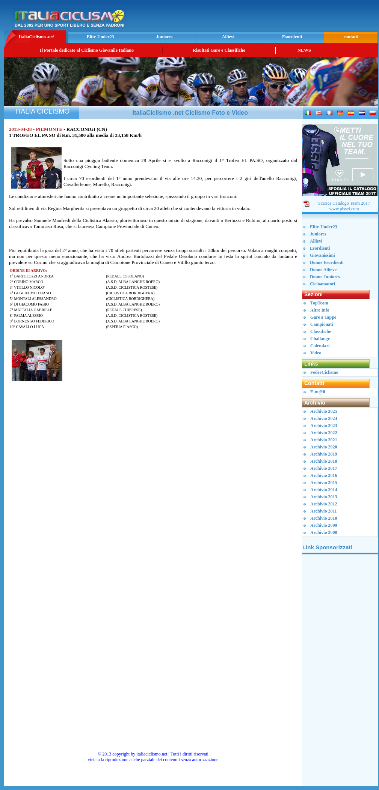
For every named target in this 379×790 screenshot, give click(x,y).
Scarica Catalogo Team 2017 (344, 203)
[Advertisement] (288, 17)
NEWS (304, 50)
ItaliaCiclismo (36, 36)
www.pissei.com (344, 208)
